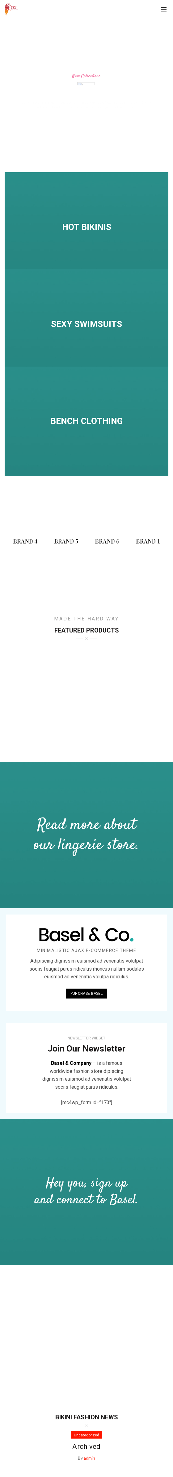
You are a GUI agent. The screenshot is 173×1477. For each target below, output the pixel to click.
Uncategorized (86, 1435)
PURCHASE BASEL (86, 993)
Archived (86, 1446)
